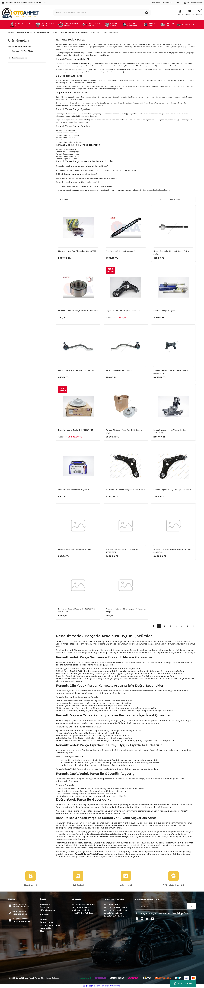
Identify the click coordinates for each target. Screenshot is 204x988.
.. (181, 626)
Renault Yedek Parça (113, 913)
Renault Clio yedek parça (66, 149)
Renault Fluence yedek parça (67, 154)
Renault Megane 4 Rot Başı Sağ (119, 370)
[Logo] (21, 13)
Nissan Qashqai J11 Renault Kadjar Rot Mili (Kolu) (171, 252)
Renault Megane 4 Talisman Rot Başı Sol (76, 370)
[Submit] (191, 906)
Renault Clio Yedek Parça (115, 916)
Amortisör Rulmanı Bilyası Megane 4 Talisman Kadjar (126, 610)
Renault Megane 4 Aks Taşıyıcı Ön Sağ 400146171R (169, 431)
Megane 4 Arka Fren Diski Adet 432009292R (77, 251)
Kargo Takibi (45, 928)
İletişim (43, 920)
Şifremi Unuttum (47, 910)
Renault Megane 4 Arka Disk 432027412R (75, 430)
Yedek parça (62, 750)
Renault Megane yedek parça (67, 152)
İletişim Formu (46, 923)
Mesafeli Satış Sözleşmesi (84, 905)
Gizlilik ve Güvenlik (81, 907)
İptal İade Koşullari (80, 910)
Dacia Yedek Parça (112, 905)
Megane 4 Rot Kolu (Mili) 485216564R (74, 549)
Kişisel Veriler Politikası (82, 913)
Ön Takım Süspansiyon (109, 32)
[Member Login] (180, 13)
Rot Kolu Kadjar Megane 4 (164, 311)
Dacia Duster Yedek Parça (115, 910)
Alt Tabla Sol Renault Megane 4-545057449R (125, 490)
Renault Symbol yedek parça (67, 156)
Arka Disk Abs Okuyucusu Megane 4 (73, 490)
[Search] (102, 12)
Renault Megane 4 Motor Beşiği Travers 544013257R (170, 371)
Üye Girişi (44, 907)
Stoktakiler (64, 199)
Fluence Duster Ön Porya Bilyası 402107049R (78, 311)
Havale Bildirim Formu (50, 925)
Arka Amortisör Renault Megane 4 (120, 251)
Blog (42, 931)
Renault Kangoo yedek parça (67, 159)
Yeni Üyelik (45, 905)
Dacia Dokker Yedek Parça (115, 907)
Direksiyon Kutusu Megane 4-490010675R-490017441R (172, 550)
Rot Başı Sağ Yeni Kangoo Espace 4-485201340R (122, 550)
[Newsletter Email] (165, 906)
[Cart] (199, 13)
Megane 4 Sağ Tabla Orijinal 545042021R (123, 311)
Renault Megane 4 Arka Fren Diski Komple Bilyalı (124, 431)
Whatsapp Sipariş (183, 983)
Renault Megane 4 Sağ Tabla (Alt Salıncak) (172, 490)
